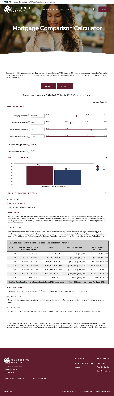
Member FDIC (88, 391)
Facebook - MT (22, 378)
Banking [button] (47, 9)
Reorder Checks (103, 367)
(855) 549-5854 (9, 372)
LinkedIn (33, 378)
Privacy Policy (8, 391)
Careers (78, 367)
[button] (57, 106)
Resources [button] (103, 358)
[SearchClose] (93, 9)
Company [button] (80, 358)
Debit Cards (101, 363)
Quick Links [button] (58, 9)
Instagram (42, 378)
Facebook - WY (9, 378)
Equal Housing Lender (103, 391)
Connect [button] (70, 9)
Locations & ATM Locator (85, 363)
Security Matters (103, 371)
